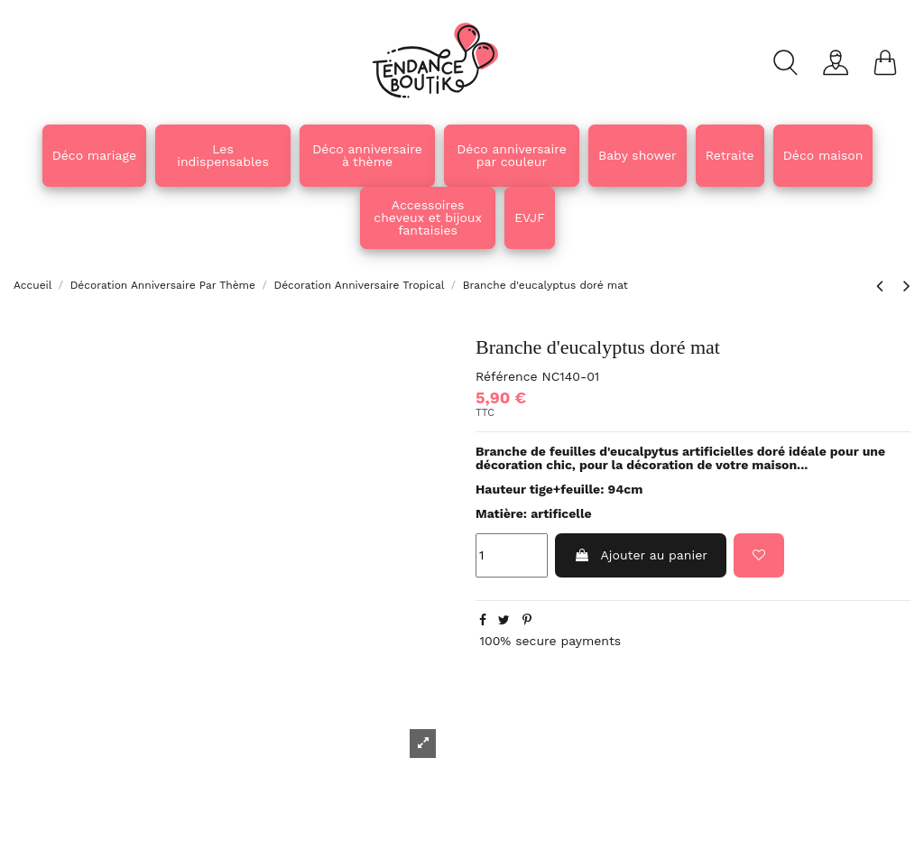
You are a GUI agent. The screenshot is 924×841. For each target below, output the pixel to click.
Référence (507, 377)
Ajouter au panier (640, 555)
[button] (367, 155)
